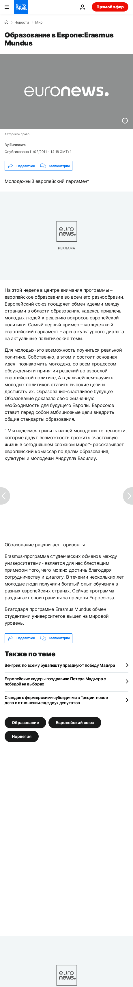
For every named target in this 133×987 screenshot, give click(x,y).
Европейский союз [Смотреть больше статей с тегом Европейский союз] (75, 722)
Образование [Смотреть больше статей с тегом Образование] (25, 722)
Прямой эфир (110, 6)
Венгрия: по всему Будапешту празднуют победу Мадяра (60, 665)
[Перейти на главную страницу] (21, 7)
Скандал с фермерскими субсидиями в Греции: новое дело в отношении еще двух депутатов (56, 700)
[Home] (6, 22)
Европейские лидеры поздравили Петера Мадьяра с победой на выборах (55, 681)
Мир (38, 22)
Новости (21, 22)
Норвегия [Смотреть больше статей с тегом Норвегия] (21, 736)
